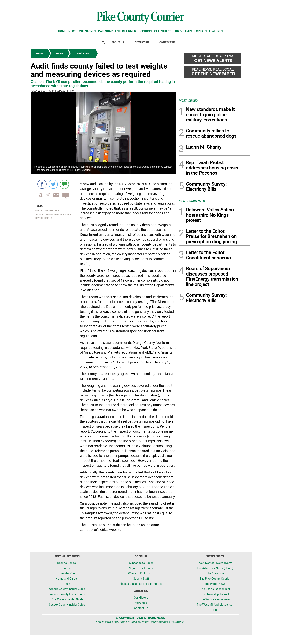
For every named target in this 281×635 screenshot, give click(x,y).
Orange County (40, 90)
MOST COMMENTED (192, 201)
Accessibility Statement (171, 621)
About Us (117, 42)
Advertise (142, 42)
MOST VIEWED (188, 100)
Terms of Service (129, 621)
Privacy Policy (148, 621)
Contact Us (167, 42)
